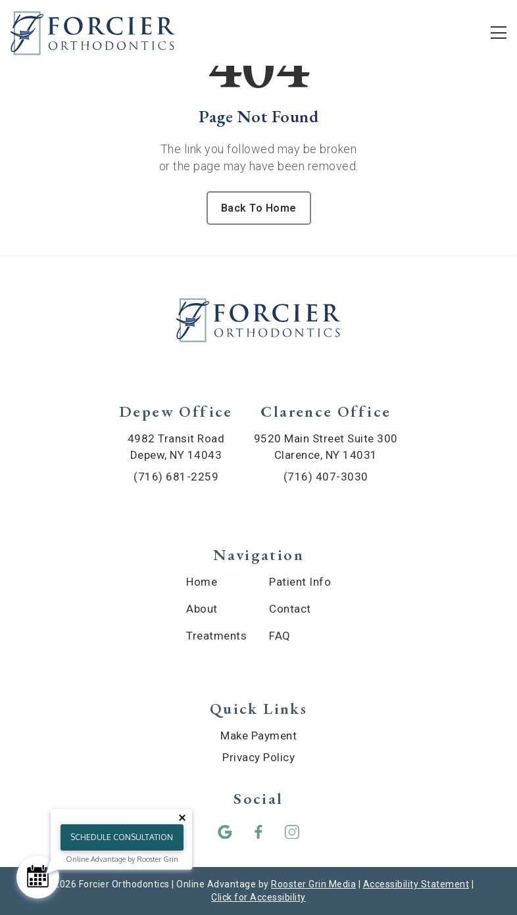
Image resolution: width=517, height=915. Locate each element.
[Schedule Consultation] (37, 877)
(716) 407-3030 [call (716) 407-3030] (325, 476)
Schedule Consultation (121, 837)
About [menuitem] (202, 608)
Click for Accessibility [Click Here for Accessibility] (258, 897)
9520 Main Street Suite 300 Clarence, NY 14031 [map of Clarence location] (326, 446)
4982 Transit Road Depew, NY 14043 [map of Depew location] (176, 446)
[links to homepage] (93, 33)
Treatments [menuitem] (216, 635)
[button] (225, 832)
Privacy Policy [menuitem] (258, 757)
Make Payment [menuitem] (258, 735)
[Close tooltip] (182, 817)
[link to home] (258, 322)
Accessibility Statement (416, 884)
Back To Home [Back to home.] (259, 208)
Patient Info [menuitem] (300, 581)
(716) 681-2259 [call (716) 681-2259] (176, 476)
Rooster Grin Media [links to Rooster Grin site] (313, 884)
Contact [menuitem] (290, 608)
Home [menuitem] (201, 581)
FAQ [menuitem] (280, 635)
